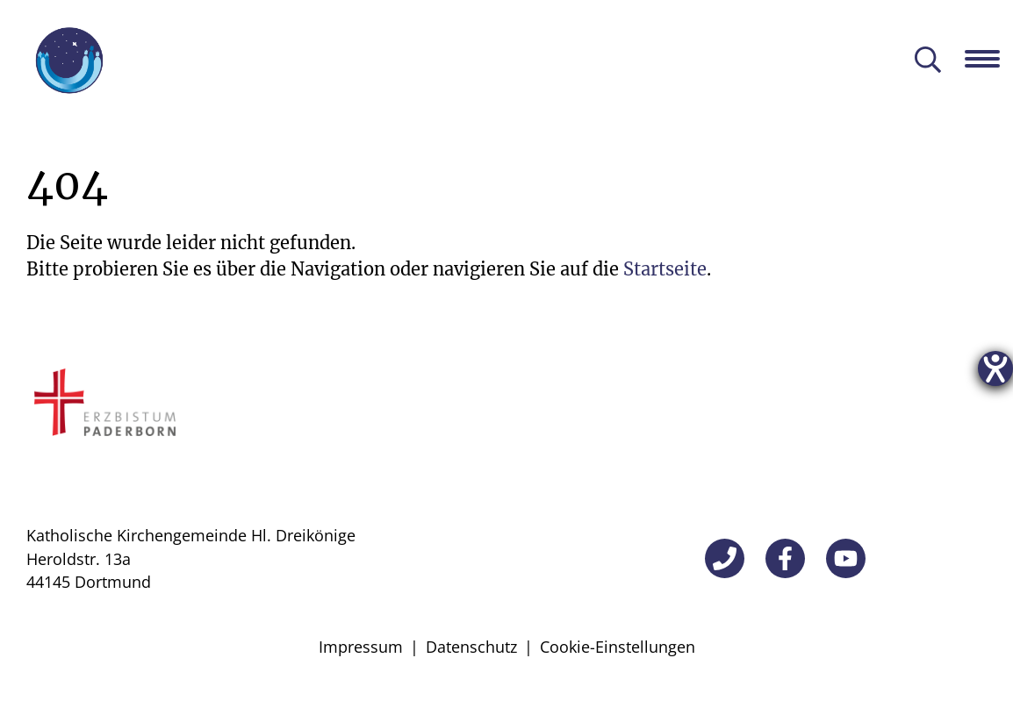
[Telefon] (724, 558)
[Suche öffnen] (927, 61)
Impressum (361, 646)
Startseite (665, 269)
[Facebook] (785, 558)
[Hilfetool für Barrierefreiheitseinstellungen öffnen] (995, 368)
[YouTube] (846, 558)
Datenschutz (471, 646)
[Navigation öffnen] (989, 59)
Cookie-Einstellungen (617, 646)
